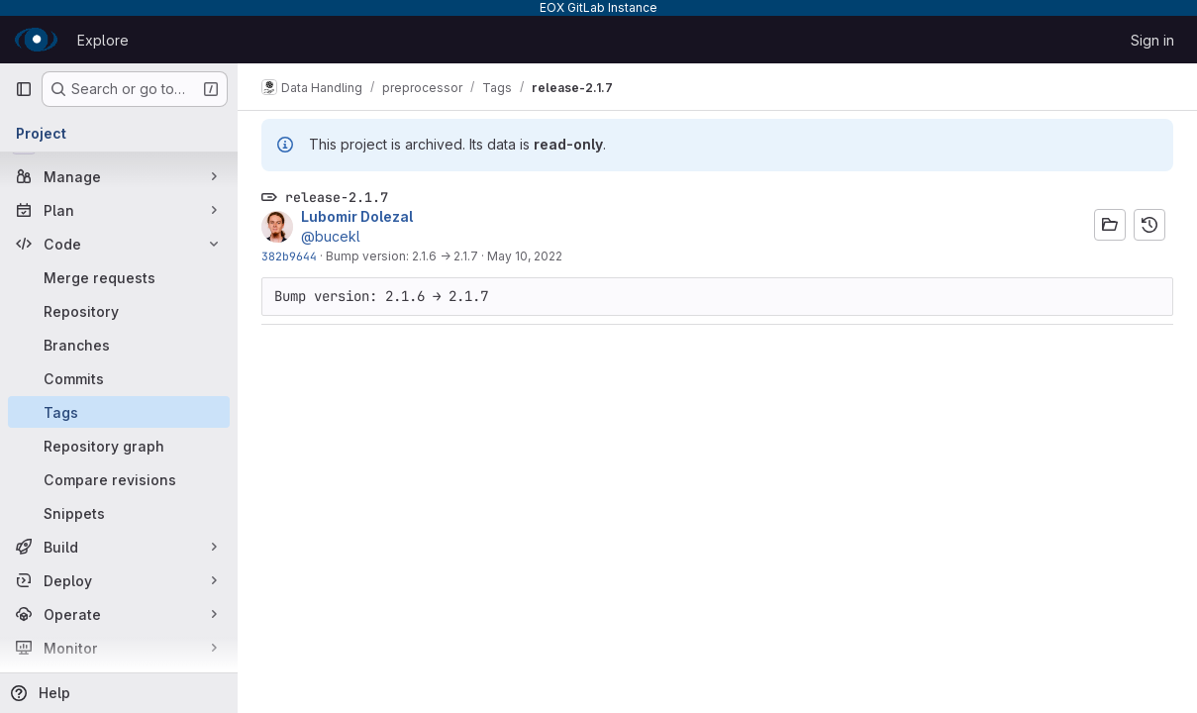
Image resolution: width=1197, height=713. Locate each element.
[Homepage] (36, 39)
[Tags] (119, 412)
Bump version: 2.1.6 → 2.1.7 (402, 256)
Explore (103, 40)
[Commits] (119, 378)
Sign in (1152, 40)
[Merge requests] (119, 277)
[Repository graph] (119, 445)
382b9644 (289, 256)
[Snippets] (119, 513)
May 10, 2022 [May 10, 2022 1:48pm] (524, 256)
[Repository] (119, 311)
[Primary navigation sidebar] (24, 89)
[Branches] (119, 344)
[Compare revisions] (119, 479)
